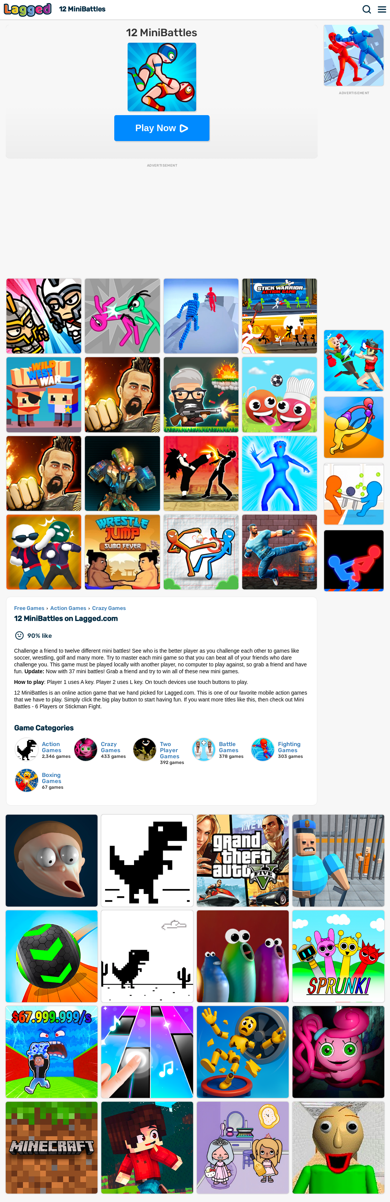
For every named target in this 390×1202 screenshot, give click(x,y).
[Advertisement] (353, 210)
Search (367, 9)
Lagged (28, 9)
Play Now (155, 128)
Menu (382, 9)
